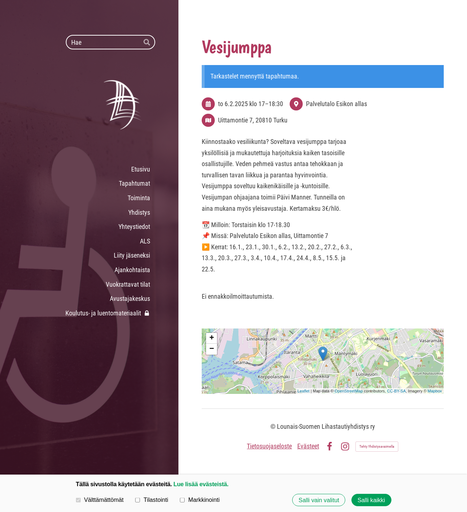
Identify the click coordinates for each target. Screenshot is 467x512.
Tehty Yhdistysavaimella (376, 446)
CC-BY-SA (396, 391)
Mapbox (435, 391)
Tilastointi (151, 499)
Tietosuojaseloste (269, 446)
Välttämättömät (100, 499)
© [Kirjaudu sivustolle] (273, 426)
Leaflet (304, 391)
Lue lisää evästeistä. (200, 484)
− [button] (211, 349)
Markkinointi (200, 499)
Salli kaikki (371, 500)
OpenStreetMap (349, 391)
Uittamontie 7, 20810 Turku (252, 120)
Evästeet (308, 446)
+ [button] (211, 338)
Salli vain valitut (319, 500)
